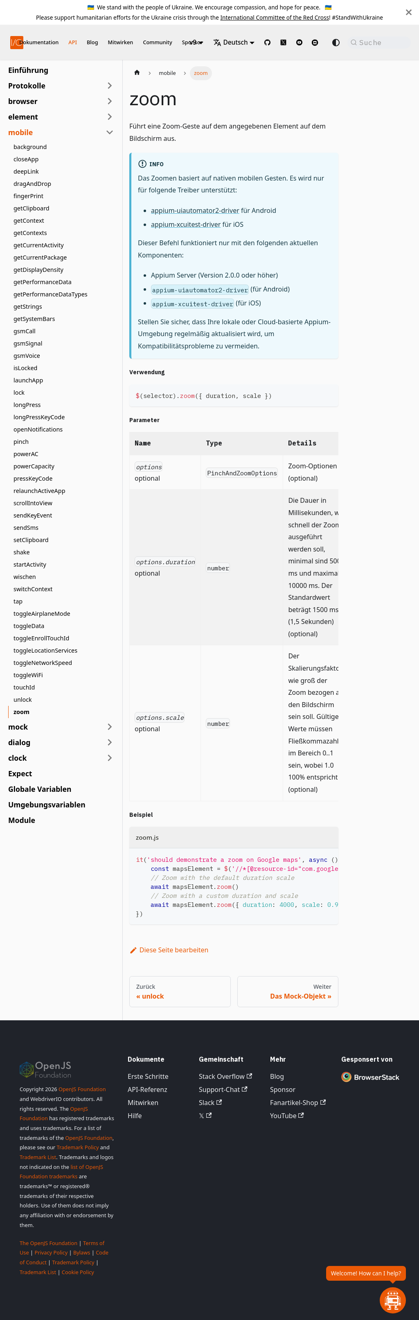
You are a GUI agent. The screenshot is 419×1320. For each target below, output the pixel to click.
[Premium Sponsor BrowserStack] (370, 1081)
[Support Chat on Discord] (318, 42)
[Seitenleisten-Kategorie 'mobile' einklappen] (110, 132)
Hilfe (135, 1115)
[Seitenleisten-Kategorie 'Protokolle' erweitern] (110, 86)
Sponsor (282, 1089)
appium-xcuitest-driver (186, 224)
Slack (210, 1102)
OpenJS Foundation (82, 1089)
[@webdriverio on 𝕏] (283, 42)
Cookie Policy (78, 1272)
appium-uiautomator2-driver (195, 210)
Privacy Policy (51, 1252)
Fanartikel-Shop (298, 1102)
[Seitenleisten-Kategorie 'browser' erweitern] (110, 101)
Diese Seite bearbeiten (169, 949)
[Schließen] (409, 12)
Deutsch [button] (230, 42)
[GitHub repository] (267, 42)
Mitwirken (120, 42)
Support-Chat (223, 1089)
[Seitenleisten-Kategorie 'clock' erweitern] (110, 758)
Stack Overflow (225, 1076)
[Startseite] (137, 73)
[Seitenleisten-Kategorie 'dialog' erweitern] (110, 742)
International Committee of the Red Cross (274, 17)
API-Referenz (147, 1089)
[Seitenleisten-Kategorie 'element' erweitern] (110, 117)
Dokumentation (39, 42)
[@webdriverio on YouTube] (299, 42)
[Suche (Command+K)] (379, 42)
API (72, 42)
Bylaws (81, 1252)
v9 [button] (192, 42)
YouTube (287, 1115)
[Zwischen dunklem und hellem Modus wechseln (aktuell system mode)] (335, 42)
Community (157, 42)
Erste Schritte (148, 1076)
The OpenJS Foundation (48, 1243)
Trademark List (38, 1157)
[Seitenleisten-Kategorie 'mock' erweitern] (110, 727)
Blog (92, 42)
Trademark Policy (77, 1147)
